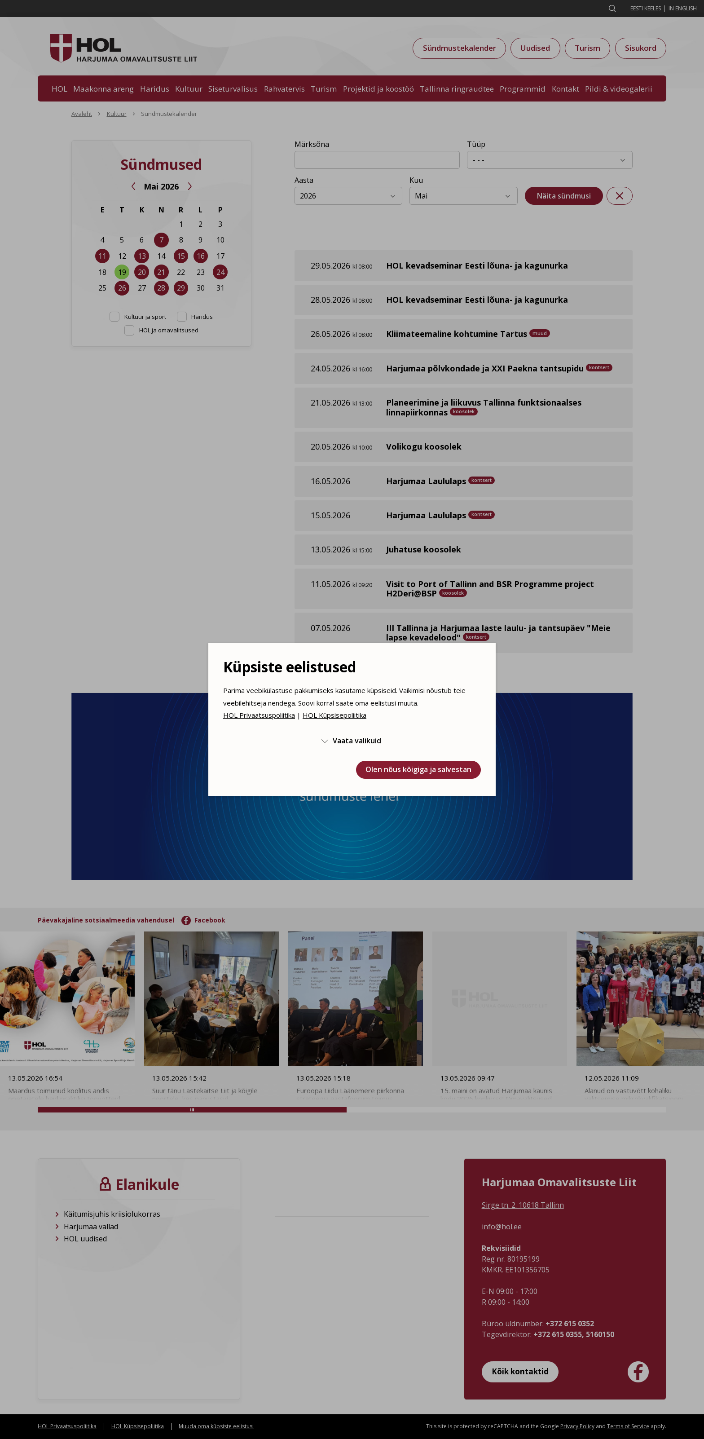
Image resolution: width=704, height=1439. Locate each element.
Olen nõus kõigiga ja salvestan (418, 769)
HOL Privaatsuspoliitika (259, 715)
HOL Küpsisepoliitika (334, 715)
